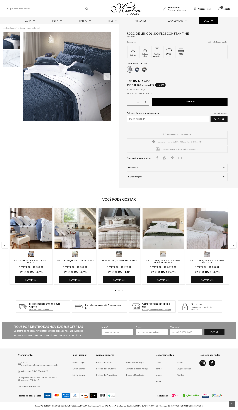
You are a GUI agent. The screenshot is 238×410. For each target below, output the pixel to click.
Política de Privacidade (58, 335)
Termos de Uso (75, 335)
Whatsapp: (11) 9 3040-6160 (33, 371)
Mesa (57, 20)
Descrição (133, 167)
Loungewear (177, 20)
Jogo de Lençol (184, 368)
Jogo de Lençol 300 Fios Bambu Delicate (207, 262)
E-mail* (139, 327)
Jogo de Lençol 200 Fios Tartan (119, 261)
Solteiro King (145, 55)
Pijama (180, 362)
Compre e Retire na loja (137, 368)
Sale (208, 20)
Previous (27, 76)
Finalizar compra (190, 102)
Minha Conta (79, 375)
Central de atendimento (29, 386)
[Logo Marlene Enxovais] (126, 8)
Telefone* (175, 327)
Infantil (159, 375)
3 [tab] (122, 290)
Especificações (135, 176)
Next (107, 76)
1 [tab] (115, 290)
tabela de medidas (220, 42)
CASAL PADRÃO (156, 55)
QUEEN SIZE (169, 55)
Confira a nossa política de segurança (201, 308)
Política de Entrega (135, 362)
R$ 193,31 (141, 89)
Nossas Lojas (79, 362)
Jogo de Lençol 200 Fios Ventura (75, 261)
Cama (30, 20)
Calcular (219, 119)
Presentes (143, 20)
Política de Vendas (105, 362)
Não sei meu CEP (221, 113)
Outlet (180, 375)
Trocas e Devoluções (136, 375)
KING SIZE (181, 55)
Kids (113, 20)
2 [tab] (119, 290)
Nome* (105, 327)
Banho (85, 20)
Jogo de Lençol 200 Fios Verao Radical (31, 262)
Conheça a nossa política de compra (156, 310)
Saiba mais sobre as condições (41, 310)
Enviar (214, 332)
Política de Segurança (106, 368)
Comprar (31, 279)
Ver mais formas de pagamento (139, 93)
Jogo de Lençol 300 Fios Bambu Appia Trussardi (163, 262)
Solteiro (133, 55)
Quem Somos (79, 368)
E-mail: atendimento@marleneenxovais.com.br (38, 363)
